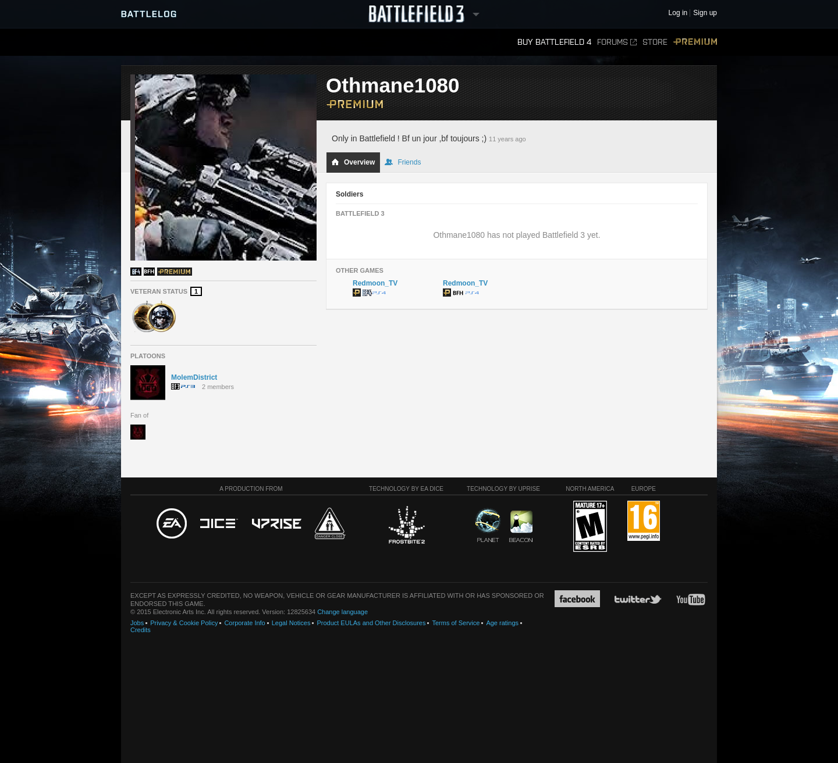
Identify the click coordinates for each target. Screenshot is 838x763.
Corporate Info (244, 622)
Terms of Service (456, 622)
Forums (617, 42)
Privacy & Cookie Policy (184, 622)
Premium (695, 42)
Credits (140, 629)
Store (654, 42)
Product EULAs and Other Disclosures (371, 622)
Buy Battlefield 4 (554, 42)
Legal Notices (291, 622)
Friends (403, 162)
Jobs (137, 622)
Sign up (705, 13)
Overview (353, 162)
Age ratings (502, 622)
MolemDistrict (194, 377)
